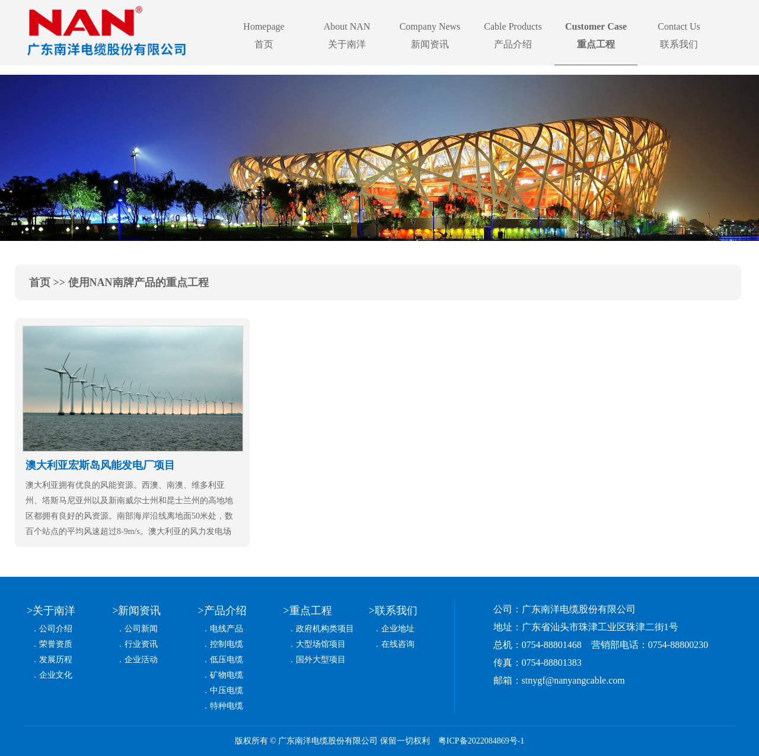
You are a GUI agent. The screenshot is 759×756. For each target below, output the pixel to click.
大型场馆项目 (321, 644)
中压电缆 (226, 690)
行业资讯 (141, 644)
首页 (39, 282)
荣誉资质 (55, 644)
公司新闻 (141, 628)
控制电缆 (226, 644)
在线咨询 (397, 644)
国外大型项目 (321, 659)
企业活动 (141, 659)
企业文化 (55, 675)
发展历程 (55, 659)
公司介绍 (55, 628)
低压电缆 (226, 659)
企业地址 (397, 628)
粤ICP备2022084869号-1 (481, 740)
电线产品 (226, 628)
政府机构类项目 (325, 628)
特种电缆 (226, 705)
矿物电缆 (226, 675)
